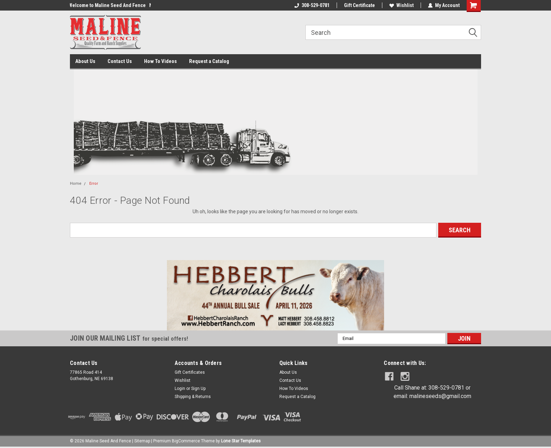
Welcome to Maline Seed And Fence (108, 5)
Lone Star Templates (241, 440)
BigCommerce (186, 440)
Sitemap (142, 440)
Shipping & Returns (193, 396)
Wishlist (401, 5)
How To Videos (160, 61)
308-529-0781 (312, 5)
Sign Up (198, 388)
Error (93, 183)
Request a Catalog (209, 61)
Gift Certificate (359, 5)
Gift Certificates (190, 372)
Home (76, 183)
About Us (85, 61)
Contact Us (120, 61)
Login (180, 388)
